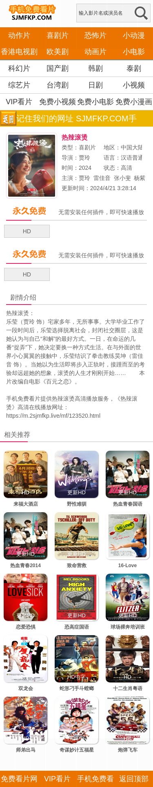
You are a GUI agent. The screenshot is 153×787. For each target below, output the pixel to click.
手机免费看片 (23, 398)
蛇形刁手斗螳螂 (77, 688)
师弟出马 (25, 750)
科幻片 (19, 68)
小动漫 (134, 35)
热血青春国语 (127, 504)
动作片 (19, 35)
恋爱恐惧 (25, 627)
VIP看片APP (19, 110)
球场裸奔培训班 (128, 627)
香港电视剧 (19, 52)
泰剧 (133, 68)
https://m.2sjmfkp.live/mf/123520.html (53, 415)
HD (27, 231)
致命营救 (76, 565)
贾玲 (84, 157)
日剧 (95, 85)
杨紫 (139, 178)
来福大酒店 (25, 504)
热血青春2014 (25, 565)
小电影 (134, 52)
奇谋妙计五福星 (77, 750)
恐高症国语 (76, 627)
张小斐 (122, 178)
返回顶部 (134, 779)
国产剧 (58, 68)
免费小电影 (95, 102)
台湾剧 (58, 85)
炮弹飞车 (127, 750)
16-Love (127, 565)
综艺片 (19, 85)
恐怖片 (95, 35)
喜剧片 (58, 35)
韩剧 (95, 68)
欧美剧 (58, 52)
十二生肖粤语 (127, 688)
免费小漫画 (133, 102)
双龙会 (25, 688)
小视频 (134, 85)
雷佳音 (102, 178)
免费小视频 (57, 102)
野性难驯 (76, 504)
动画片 (95, 52)
